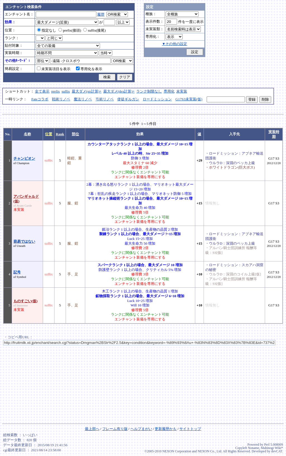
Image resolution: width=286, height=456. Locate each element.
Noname (253, 448)
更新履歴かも (166, 429)
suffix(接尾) (94, 30)
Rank (60, 134)
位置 (48, 134)
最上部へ (92, 429)
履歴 (100, 14)
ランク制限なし (149, 91)
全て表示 (42, 91)
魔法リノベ (83, 99)
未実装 (181, 91)
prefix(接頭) (69, 30)
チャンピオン (24, 158)
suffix (66, 91)
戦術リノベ (61, 99)
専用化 (169, 91)
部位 (75, 134)
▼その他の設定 (174, 44)
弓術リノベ (105, 99)
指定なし (46, 30)
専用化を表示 (89, 69)
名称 (27, 134)
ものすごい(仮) (25, 301)
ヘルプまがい (141, 429)
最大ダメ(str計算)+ (87, 91)
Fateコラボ (39, 99)
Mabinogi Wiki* (272, 448)
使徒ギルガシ (128, 99)
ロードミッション (157, 99)
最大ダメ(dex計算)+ (119, 91)
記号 (17, 272)
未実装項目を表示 (53, 69)
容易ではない (24, 242)
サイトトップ (190, 429)
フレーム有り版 (115, 429)
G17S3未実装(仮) (188, 99)
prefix (55, 91)
